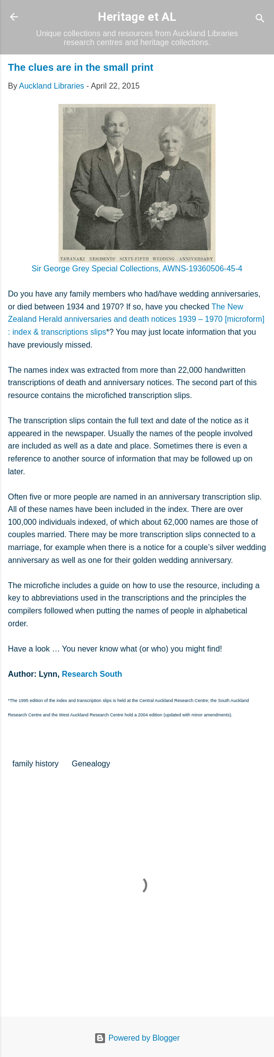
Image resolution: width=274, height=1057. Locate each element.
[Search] (260, 20)
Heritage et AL (137, 17)
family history (35, 763)
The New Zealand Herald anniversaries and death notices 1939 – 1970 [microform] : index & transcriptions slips (136, 319)
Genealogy (91, 763)
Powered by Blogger (137, 1038)
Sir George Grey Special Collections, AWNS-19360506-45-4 (137, 268)
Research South (92, 674)
